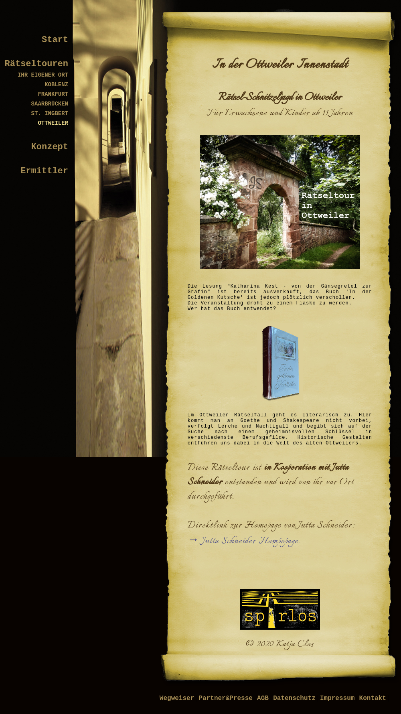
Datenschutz (294, 698)
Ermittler (44, 171)
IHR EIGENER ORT (43, 75)
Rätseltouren (36, 64)
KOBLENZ (56, 84)
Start (55, 40)
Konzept (49, 147)
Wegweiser (177, 698)
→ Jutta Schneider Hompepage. (244, 541)
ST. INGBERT (49, 113)
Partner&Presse (225, 698)
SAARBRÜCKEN (49, 104)
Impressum (337, 698)
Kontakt (372, 698)
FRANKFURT (53, 94)
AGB (263, 698)
